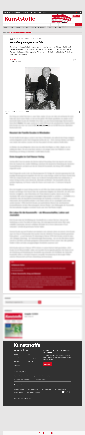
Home (6, 32)
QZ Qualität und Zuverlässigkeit (21, 408)
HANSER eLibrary (46, 418)
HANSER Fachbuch (33, 418)
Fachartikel (13, 60)
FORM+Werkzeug (30, 405)
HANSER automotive (44, 405)
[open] (73, 61)
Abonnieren (47, 387)
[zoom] (79, 113)
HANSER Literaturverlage (33, 421)
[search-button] (78, 24)
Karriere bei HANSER (19, 418)
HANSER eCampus (18, 421)
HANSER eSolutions (60, 418)
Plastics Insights (18, 405)
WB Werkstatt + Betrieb (39, 408)
